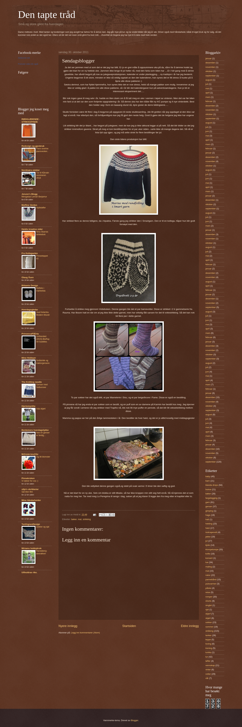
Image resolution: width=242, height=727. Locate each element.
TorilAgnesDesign (31, 524)
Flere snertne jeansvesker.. (42, 149)
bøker (74, 519)
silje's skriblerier (30, 489)
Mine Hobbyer (29, 358)
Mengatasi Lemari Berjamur (34, 196)
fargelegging (212, 498)
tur (207, 656)
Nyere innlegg (68, 626)
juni (207, 131)
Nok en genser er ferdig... (43, 434)
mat (79, 519)
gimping (209, 511)
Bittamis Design (30, 285)
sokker (209, 622)
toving (208, 643)
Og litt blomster (43, 457)
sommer (209, 626)
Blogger (134, 720)
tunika (208, 652)
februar (209, 101)
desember (210, 62)
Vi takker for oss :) (30, 481)
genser (209, 506)
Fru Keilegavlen (30, 253)
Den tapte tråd (46, 14)
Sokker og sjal (42, 527)
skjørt (208, 618)
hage (208, 515)
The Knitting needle (32, 382)
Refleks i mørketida (40, 289)
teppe (208, 639)
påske (208, 588)
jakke (208, 536)
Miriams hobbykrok (32, 548)
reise (208, 592)
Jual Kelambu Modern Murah (43, 313)
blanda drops (212, 485)
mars (208, 97)
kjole (208, 545)
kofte (208, 553)
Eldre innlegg (190, 626)
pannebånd (211, 579)
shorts (208, 601)
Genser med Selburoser (42, 385)
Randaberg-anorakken (41, 552)
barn (208, 481)
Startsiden (129, 626)
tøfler (208, 661)
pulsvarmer (211, 583)
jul (207, 541)
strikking (87, 519)
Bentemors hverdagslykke (35, 430)
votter (208, 674)
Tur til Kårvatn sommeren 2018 (42, 175)
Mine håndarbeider (31, 500)
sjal (207, 609)
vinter (208, 669)
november (210, 67)
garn (208, 502)
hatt (207, 519)
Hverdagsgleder (30, 309)
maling (209, 566)
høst (208, 528)
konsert (209, 558)
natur (208, 575)
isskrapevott (211, 532)
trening (209, 648)
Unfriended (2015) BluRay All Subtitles (42, 339)
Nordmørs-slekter (31, 170)
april (208, 92)
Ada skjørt (41, 409)
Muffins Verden (29, 205)
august (209, 80)
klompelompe (212, 549)
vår (207, 678)
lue (207, 562)
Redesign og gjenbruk (33, 146)
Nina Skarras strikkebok (42, 233)
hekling (209, 523)
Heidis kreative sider (32, 229)
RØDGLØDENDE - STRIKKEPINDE (31, 120)
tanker (209, 635)
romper (209, 596)
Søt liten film (27, 492)
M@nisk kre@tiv (30, 454)
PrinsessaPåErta (30, 333)
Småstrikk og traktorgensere (43, 361)
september (211, 75)
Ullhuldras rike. (29, 572)
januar (209, 58)
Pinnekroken (28, 478)
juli (207, 84)
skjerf (208, 613)
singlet (209, 605)
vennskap (210, 665)
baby (208, 476)
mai (207, 88)
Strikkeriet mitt (24, 58)
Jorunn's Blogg (29, 194)
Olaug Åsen (28, 277)
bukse (208, 489)
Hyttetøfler (41, 207)
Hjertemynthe (28, 406)
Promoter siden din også (28, 64)
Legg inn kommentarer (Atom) (85, 632)
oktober (209, 71)
